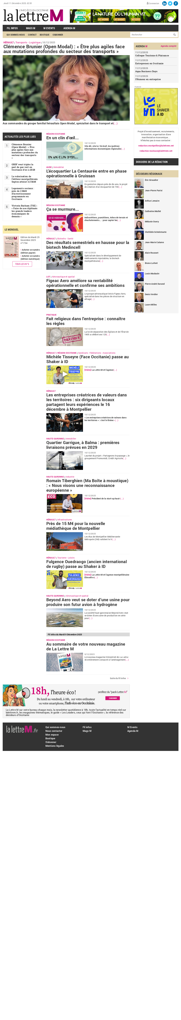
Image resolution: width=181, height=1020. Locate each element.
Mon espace (52, 734)
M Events (49, 28)
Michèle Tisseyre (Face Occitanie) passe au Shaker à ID (87, 359)
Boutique (44, 34)
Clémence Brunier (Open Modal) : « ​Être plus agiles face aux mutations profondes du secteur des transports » (64, 49)
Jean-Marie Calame (154, 242)
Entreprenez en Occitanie (149, 63)
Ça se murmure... (62, 209)
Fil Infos (12, 28)
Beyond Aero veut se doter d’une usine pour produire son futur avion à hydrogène (88, 602)
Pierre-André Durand (155, 283)
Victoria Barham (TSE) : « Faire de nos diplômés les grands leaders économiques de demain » (25, 211)
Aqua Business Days (146, 71)
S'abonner (58, 34)
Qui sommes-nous (16, 34)
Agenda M (69, 28)
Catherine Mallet (153, 211)
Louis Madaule (152, 273)
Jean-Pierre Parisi (154, 190)
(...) (115, 123)
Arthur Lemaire (152, 200)
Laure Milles (151, 304)
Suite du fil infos (118, 678)
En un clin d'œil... (62, 137)
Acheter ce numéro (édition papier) (30, 251)
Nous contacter (53, 730)
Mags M (30, 28)
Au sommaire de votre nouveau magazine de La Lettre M (85, 646)
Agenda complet (169, 46)
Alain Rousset (151, 252)
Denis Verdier (151, 294)
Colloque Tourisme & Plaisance (152, 55)
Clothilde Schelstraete (156, 232)
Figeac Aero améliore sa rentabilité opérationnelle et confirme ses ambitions (85, 283)
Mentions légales (54, 745)
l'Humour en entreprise (148, 79)
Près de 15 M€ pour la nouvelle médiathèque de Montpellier (75, 526)
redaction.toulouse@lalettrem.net (156, 150)
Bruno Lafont (151, 263)
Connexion (154, 3)
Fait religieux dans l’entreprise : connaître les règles (85, 321)
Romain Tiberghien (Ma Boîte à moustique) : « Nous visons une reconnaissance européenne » (87, 485)
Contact (32, 34)
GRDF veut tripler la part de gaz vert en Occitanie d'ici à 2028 (23, 167)
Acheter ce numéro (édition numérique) (30, 257)
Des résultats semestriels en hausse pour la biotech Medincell (87, 245)
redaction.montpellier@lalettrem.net (156, 145)
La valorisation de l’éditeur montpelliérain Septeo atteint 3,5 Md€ (25, 179)
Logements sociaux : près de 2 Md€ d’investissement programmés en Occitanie (23, 193)
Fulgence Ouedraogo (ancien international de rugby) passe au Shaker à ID (86, 564)
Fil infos (87, 727)
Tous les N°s (22, 263)
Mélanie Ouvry (152, 221)
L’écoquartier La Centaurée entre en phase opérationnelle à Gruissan (86, 173)
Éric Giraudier (151, 180)
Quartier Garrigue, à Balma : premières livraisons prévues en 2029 (82, 445)
